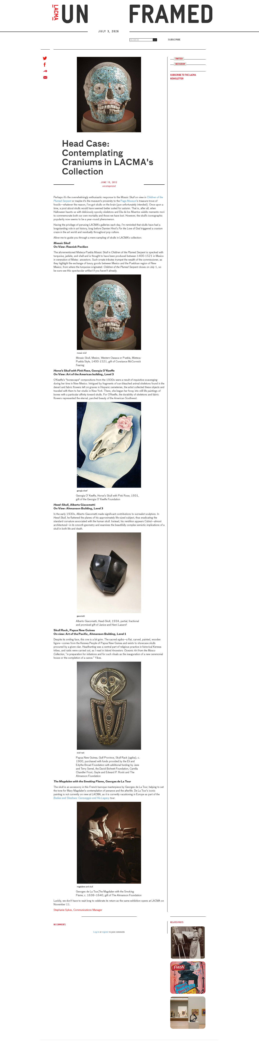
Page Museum (128, 201)
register (105, 932)
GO (154, 40)
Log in (96, 932)
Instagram (180, 64)
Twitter (179, 58)
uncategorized (109, 186)
